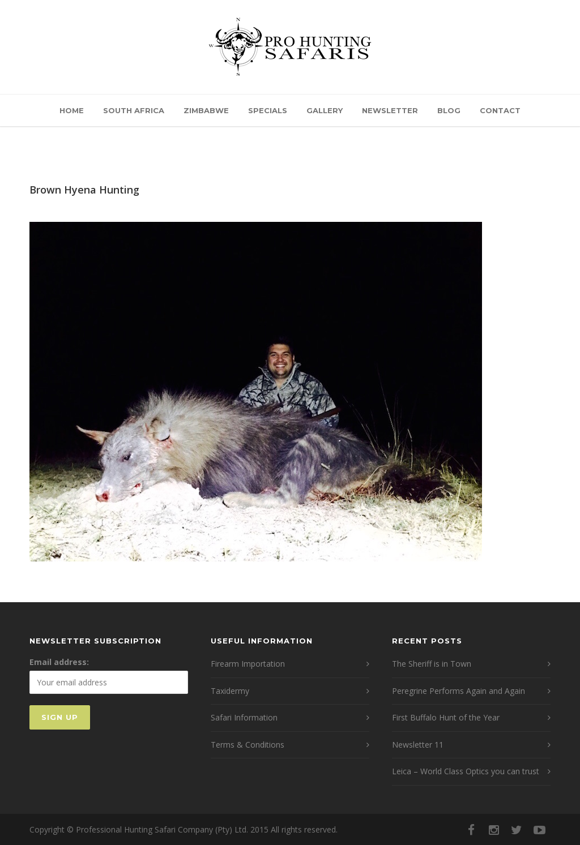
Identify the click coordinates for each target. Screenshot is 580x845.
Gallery (324, 110)
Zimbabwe (206, 110)
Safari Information (244, 717)
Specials (267, 110)
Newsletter (390, 110)
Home (71, 110)
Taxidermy (230, 690)
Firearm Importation (248, 663)
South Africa (133, 110)
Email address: (59, 662)
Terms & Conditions (247, 744)
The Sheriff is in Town (431, 663)
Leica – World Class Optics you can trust (465, 771)
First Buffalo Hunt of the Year (446, 717)
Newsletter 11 (417, 744)
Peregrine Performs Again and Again (458, 690)
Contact (500, 110)
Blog (448, 110)
